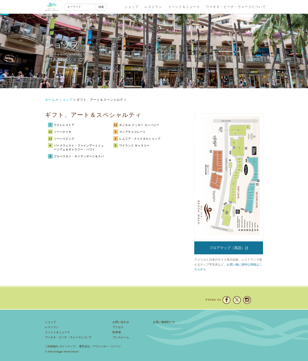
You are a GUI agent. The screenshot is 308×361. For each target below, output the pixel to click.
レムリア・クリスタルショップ (139, 138)
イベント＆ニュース (184, 6)
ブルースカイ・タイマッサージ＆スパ (79, 156)
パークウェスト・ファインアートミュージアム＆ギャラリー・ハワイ (79, 147)
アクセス (118, 327)
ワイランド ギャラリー (134, 145)
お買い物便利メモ (164, 322)
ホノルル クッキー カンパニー (139, 124)
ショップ (132, 6)
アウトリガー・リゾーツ (107, 346)
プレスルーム (121, 337)
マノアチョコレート (132, 131)
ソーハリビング (64, 138)
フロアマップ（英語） (228, 248)
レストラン (153, 6)
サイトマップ (67, 346)
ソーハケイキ (63, 131)
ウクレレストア (64, 124)
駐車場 (117, 332)
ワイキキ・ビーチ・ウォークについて (236, 6)
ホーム (50, 99)
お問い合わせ (121, 322)
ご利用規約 (51, 346)
